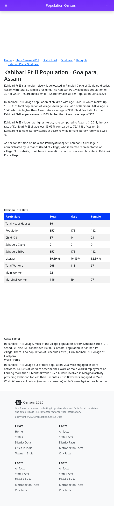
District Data (23, 442)
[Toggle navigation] (107, 5)
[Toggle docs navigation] (6, 5)
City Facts (65, 453)
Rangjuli (81, 60)
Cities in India (23, 448)
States (19, 437)
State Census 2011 (27, 60)
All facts (64, 431)
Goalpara (67, 60)
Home (8, 60)
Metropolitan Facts (71, 448)
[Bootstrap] (29, 402)
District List (50, 60)
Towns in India (24, 453)
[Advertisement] (57, 35)
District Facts (67, 442)
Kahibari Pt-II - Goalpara (23, 64)
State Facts (66, 437)
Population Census (61, 5)
